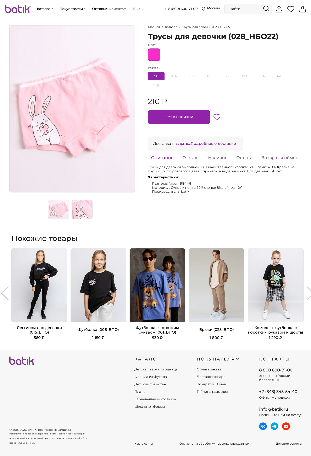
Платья (140, 392)
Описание (162, 157)
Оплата (244, 157)
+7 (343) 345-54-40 (278, 391)
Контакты (274, 359)
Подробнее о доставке (213, 143)
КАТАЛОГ (147, 359)
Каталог (45, 9)
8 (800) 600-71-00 (183, 9)
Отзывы (190, 157)
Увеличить (9, 25)
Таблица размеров (213, 392)
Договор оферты (289, 443)
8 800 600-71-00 (276, 370)
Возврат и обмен (280, 157)
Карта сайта (143, 443)
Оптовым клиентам (109, 9)
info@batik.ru (273, 409)
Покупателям (72, 9)
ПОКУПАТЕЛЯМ (218, 359)
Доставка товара (211, 377)
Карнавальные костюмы (155, 399)
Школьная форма (149, 407)
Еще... (138, 9)
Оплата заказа (209, 369)
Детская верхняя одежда (156, 369)
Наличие (218, 157)
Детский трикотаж (150, 384)
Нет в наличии (179, 117)
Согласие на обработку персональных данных (214, 443)
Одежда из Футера (150, 377)
